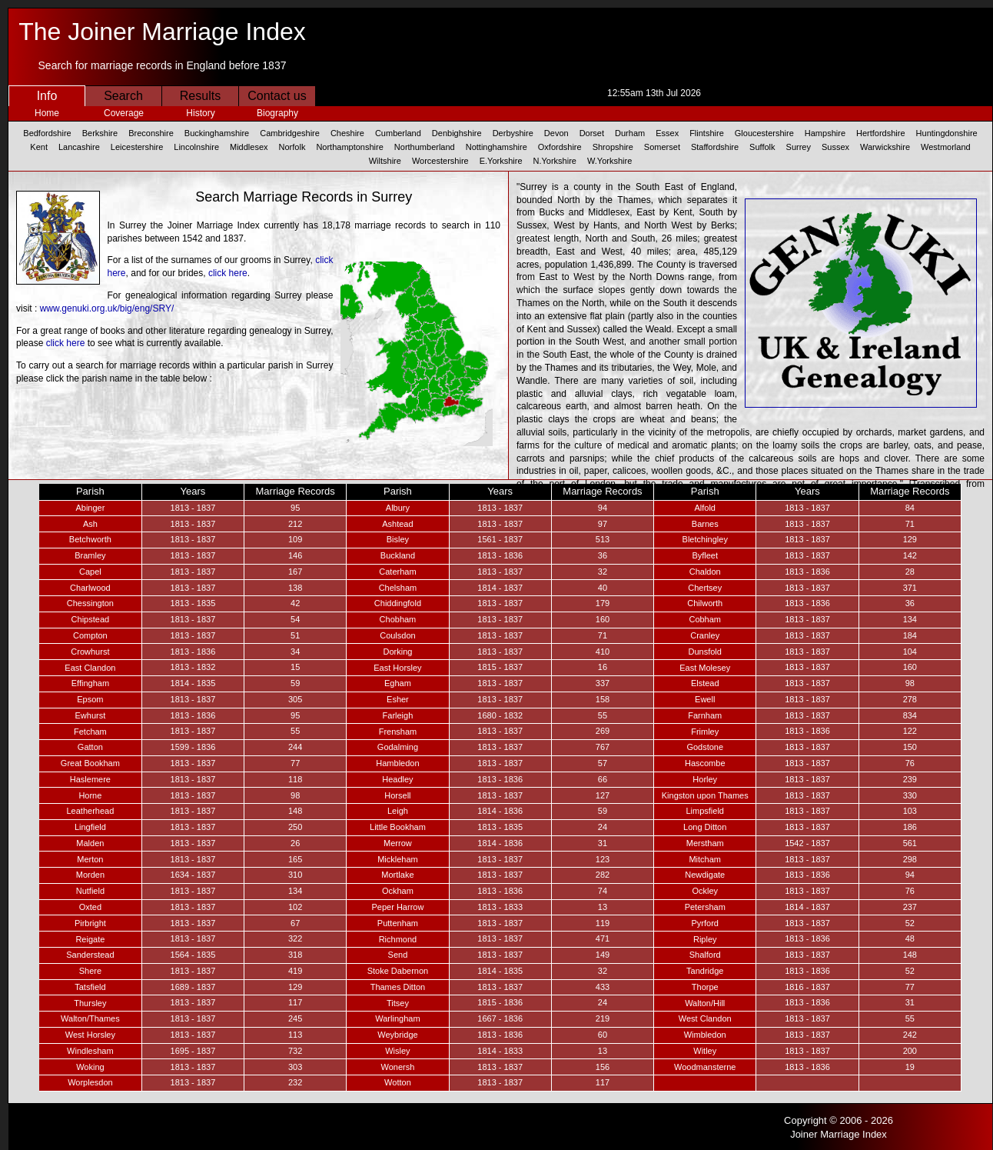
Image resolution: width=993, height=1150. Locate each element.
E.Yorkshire (501, 160)
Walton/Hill (705, 1003)
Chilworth (704, 603)
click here (227, 273)
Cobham (705, 619)
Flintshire (706, 133)
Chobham (398, 619)
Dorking (397, 651)
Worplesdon (90, 1082)
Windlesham (90, 1050)
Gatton (90, 747)
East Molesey (704, 667)
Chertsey (705, 587)
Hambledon (397, 763)
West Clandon (705, 1018)
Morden (90, 874)
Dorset (592, 133)
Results (200, 95)
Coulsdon (397, 635)
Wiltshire (385, 160)
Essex (667, 133)
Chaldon (705, 571)
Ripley (705, 939)
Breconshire (151, 133)
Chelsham (398, 587)
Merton (90, 859)
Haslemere (90, 779)
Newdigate (705, 874)
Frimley (705, 731)
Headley (397, 779)
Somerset (662, 147)
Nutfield (90, 890)
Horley (704, 779)
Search (123, 95)
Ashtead (397, 523)
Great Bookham (90, 763)
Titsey (398, 1003)
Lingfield (90, 827)
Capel (90, 571)
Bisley (398, 539)
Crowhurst (90, 651)
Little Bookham (398, 827)
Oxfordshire (560, 147)
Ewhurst (90, 715)
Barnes (705, 523)
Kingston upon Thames (705, 795)
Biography (277, 113)
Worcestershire (440, 160)
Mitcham (705, 859)
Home (47, 113)
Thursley (90, 1003)
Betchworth (90, 539)
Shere (90, 970)
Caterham (397, 571)
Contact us (276, 95)
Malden (90, 843)
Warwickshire (885, 147)
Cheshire (347, 133)
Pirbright (90, 923)
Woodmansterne (705, 1067)
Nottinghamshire (496, 147)
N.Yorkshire (554, 160)
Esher (398, 699)
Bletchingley (705, 539)
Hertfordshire (880, 133)
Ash (90, 523)
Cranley (704, 635)
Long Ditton (704, 827)
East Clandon (90, 667)
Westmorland (946, 147)
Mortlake (397, 874)
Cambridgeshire (290, 133)
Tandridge (704, 970)
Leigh (397, 810)
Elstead (705, 683)
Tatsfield (90, 987)
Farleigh (398, 715)
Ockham (397, 890)
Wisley (397, 1050)
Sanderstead (90, 954)
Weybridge (397, 1034)
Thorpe (705, 987)
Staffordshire (715, 147)
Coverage (124, 113)
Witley (704, 1050)
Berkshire (100, 133)
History (200, 113)
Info (47, 95)
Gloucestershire (764, 133)
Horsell (397, 795)
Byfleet (705, 555)
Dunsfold (705, 651)
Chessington (90, 603)
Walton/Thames (90, 1018)
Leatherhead (90, 810)
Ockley (705, 890)
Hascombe (705, 763)
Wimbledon (705, 1034)
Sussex (835, 147)
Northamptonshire (349, 147)
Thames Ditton (398, 987)
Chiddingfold (397, 603)
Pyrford (704, 923)
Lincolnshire (196, 147)
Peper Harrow (398, 907)
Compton (90, 635)
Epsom (90, 699)
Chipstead (90, 619)
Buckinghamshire (216, 133)
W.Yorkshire (609, 160)
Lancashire (79, 147)
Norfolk (292, 147)
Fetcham (90, 731)
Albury (398, 507)
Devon (556, 133)
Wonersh (398, 1067)
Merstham (705, 843)
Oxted (90, 907)
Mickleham (397, 859)
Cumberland (398, 133)
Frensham (398, 731)
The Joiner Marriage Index (162, 31)
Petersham (705, 907)
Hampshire (825, 133)
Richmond (398, 939)
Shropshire (613, 147)
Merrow (398, 843)
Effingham (90, 683)
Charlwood (90, 587)
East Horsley (397, 667)
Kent (39, 147)
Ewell (705, 699)
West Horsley (90, 1034)
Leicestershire (137, 147)
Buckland (397, 555)
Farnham (705, 715)
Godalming (397, 747)
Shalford (705, 954)
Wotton (397, 1082)
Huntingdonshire (947, 133)
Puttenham (397, 923)
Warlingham (397, 1018)
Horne (89, 795)
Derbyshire (513, 133)
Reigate (90, 939)
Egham (397, 683)
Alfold (705, 507)
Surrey (798, 147)
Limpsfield (705, 810)
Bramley (90, 555)
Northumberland (424, 147)
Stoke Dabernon (398, 970)
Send (398, 954)
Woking (90, 1067)
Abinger (90, 507)
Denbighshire (457, 133)
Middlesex (249, 147)
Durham (630, 133)
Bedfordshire (47, 133)
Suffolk (762, 147)
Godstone (704, 747)
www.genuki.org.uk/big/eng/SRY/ (107, 308)
